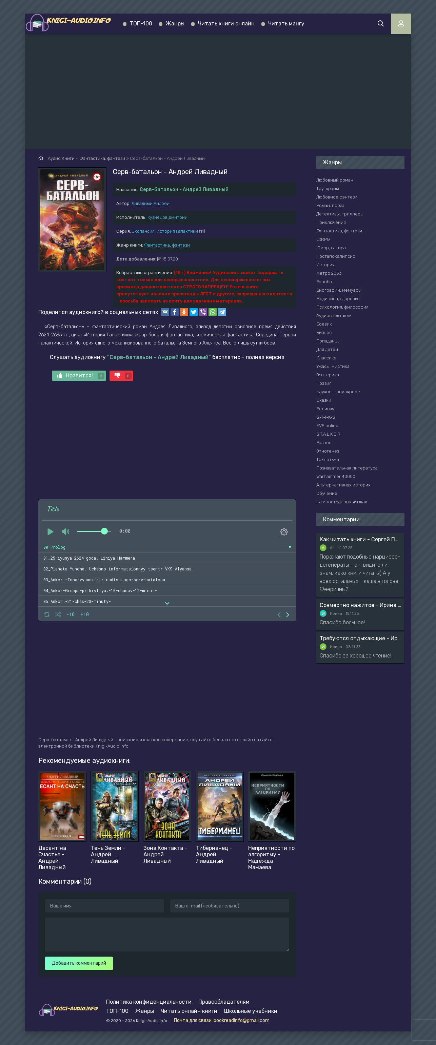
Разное (324, 442)
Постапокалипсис (335, 256)
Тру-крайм (327, 188)
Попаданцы (328, 340)
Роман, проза (330, 205)
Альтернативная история (343, 484)
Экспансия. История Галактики (165, 231)
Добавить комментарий (79, 963)
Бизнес (324, 332)
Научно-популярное (338, 391)
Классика (326, 357)
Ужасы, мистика (333, 366)
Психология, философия (342, 307)
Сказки (323, 400)
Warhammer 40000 (335, 476)
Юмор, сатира (331, 247)
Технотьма (327, 459)
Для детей (327, 349)
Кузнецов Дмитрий (167, 217)
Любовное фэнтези (336, 197)
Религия (325, 408)
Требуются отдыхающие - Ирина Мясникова (360, 638)
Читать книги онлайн (226, 23)
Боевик (324, 324)
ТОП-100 (141, 23)
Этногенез (327, 451)
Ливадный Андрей (151, 203)
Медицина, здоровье (338, 298)
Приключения (331, 222)
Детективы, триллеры (339, 213)
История (325, 264)
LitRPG (323, 239)
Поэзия (324, 383)
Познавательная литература (347, 468)
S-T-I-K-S (325, 417)
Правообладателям (224, 1002)
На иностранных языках (341, 501)
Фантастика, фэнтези (167, 245)
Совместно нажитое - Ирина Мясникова (360, 605)
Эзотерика (327, 374)
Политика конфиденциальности (149, 1002)
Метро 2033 (329, 273)
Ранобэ (324, 281)
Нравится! (80, 375)
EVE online (327, 425)
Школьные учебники (250, 1011)
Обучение (326, 493)
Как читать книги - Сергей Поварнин (360, 539)
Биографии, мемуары (338, 290)
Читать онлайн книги (189, 1011)
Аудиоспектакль (333, 315)
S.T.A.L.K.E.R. (328, 434)
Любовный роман (334, 180)
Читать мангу (286, 23)
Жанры (175, 23)
